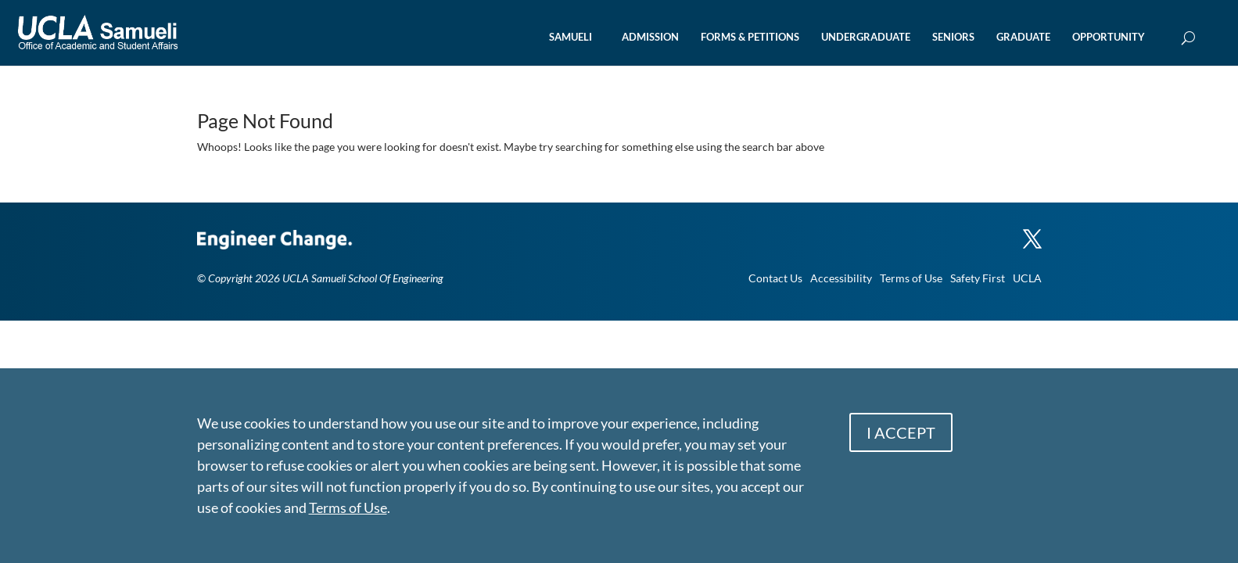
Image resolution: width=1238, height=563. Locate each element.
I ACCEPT (901, 432)
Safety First (977, 278)
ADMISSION (650, 37)
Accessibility (841, 278)
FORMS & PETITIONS (750, 37)
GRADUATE (1023, 37)
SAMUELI (570, 37)
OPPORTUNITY (1108, 37)
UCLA (1027, 278)
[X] (1032, 231)
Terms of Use (911, 278)
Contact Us (775, 278)
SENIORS (953, 37)
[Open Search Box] (1188, 38)
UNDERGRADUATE (865, 37)
